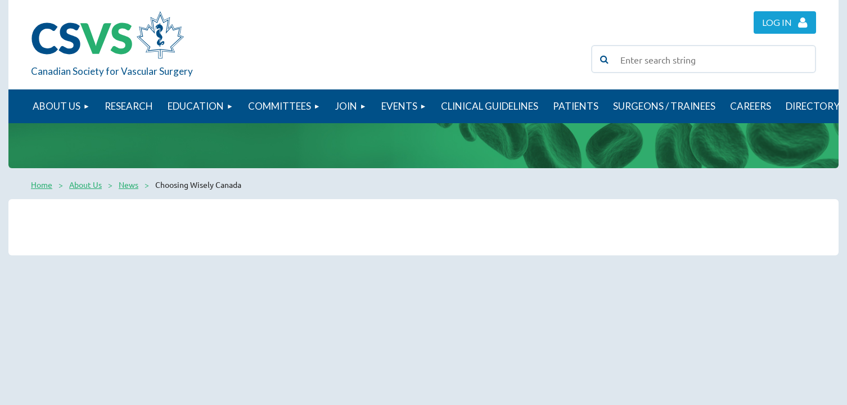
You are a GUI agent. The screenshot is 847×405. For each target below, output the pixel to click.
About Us (85, 184)
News (128, 184)
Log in (777, 22)
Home (41, 184)
